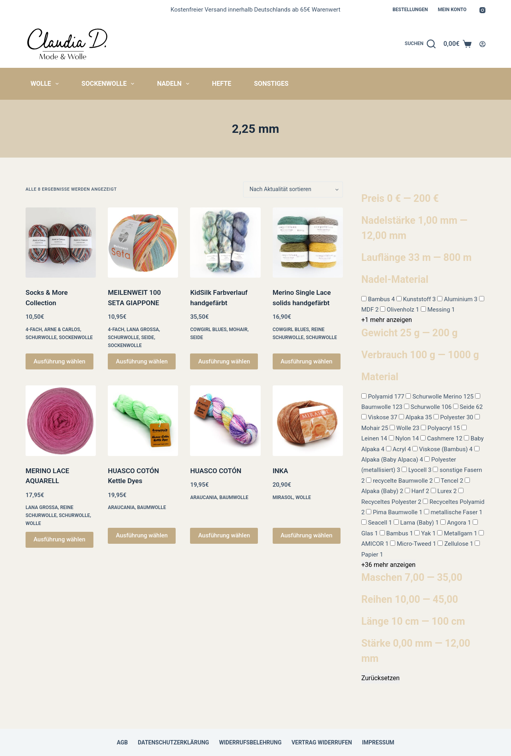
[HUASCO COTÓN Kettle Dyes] (143, 420)
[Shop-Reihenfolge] (293, 189)
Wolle (46, 84)
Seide (147, 337)
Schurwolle (41, 337)
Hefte (221, 83)
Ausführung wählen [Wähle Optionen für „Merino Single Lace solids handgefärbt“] (307, 361)
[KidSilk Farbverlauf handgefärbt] (225, 242)
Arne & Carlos (62, 329)
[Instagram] (482, 10)
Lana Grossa (143, 329)
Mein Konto (452, 9)
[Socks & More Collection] (61, 242)
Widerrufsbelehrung (250, 742)
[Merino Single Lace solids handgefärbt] (308, 242)
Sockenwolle (109, 84)
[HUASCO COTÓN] (225, 420)
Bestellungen (410, 9)
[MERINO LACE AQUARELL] (61, 420)
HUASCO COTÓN (215, 471)
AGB (122, 742)
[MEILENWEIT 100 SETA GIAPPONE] (143, 242)
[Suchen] (420, 43)
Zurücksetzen (380, 678)
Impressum (378, 742)
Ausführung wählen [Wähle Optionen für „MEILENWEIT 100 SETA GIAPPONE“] (142, 361)
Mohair (238, 329)
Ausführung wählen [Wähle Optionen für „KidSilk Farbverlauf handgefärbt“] (224, 361)
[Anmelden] (482, 44)
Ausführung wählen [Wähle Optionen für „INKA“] (307, 535)
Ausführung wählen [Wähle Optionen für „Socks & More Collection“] (59, 361)
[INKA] (308, 420)
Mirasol (283, 497)
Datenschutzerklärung (173, 742)
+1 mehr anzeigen (386, 320)
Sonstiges (271, 83)
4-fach (34, 329)
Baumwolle (151, 507)
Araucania (121, 507)
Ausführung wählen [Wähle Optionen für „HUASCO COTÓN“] (224, 535)
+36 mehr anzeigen (388, 564)
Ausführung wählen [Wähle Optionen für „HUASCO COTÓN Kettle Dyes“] (142, 535)
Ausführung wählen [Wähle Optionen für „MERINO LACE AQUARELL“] (59, 539)
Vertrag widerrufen (321, 742)
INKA (280, 471)
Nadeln (174, 84)
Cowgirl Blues (208, 329)
